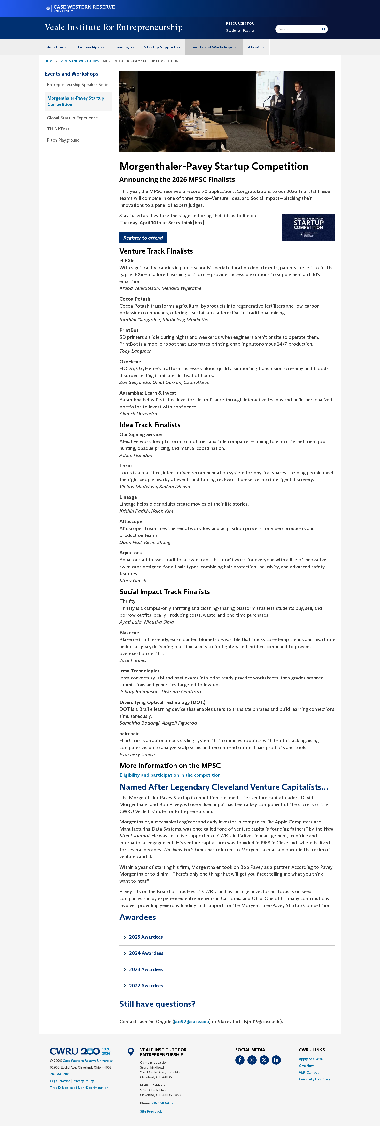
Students (233, 30)
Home (49, 61)
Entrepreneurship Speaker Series (79, 84)
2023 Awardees (146, 969)
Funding (126, 47)
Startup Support (164, 47)
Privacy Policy (83, 1081)
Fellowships (93, 47)
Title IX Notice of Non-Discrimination (79, 1088)
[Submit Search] (323, 29)
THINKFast (58, 129)
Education (58, 47)
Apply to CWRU (311, 1059)
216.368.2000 (60, 1074)
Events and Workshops (216, 47)
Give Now (306, 1065)
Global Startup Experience (72, 117)
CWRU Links (312, 1050)
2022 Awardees (146, 986)
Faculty (249, 30)
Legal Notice (60, 1081)
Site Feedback (151, 1111)
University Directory (314, 1079)
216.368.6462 (163, 1103)
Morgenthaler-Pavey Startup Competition (76, 101)
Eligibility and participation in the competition (170, 775)
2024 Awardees (146, 953)
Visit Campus (309, 1072)
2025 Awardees (146, 937)
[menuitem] (56, 47)
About (258, 47)
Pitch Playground (63, 140)
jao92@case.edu (191, 1021)
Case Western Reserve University (88, 1060)
